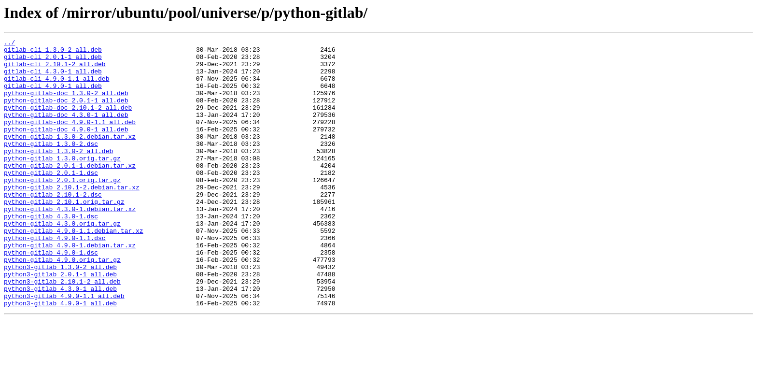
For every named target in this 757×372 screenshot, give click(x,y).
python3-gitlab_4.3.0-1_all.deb (60, 339)
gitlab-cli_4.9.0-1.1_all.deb (56, 87)
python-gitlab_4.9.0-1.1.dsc (55, 278)
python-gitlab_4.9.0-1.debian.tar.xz (70, 287)
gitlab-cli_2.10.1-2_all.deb (55, 69)
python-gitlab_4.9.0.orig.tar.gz (62, 304)
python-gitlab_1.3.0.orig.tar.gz (62, 182)
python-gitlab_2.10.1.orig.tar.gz (64, 234)
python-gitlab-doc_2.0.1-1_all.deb (66, 113)
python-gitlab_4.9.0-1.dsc (51, 295)
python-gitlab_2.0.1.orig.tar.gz (62, 208)
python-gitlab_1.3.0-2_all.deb (58, 174)
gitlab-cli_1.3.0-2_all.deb (53, 52)
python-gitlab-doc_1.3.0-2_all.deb (66, 104)
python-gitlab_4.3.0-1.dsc (51, 252)
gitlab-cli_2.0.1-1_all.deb (53, 61)
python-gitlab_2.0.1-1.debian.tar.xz (70, 191)
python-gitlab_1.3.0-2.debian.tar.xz (70, 156)
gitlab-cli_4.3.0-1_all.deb (53, 78)
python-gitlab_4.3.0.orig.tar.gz (62, 261)
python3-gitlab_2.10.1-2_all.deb (62, 330)
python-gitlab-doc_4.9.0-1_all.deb (66, 147)
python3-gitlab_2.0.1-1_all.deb (60, 321)
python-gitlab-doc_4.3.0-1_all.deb (66, 130)
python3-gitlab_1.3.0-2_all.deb (60, 313)
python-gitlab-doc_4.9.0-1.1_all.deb (70, 139)
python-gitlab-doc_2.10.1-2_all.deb (68, 121)
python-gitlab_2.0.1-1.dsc (51, 200)
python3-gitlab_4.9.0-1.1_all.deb (64, 347)
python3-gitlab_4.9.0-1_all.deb (60, 356)
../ (9, 43)
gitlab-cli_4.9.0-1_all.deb (53, 95)
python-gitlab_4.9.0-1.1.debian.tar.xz (73, 269)
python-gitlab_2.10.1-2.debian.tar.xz (72, 217)
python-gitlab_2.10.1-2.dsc (53, 226)
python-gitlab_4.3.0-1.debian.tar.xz (70, 243)
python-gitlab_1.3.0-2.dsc (51, 165)
